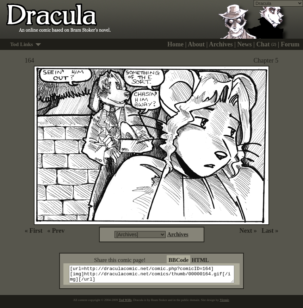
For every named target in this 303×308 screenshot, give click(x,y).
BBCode (178, 260)
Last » (269, 230)
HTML (200, 260)
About (196, 44)
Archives (221, 44)
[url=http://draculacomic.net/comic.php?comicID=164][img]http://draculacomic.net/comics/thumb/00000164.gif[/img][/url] (155, 275)
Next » (248, 230)
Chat (266, 44)
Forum (290, 44)
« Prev (55, 230)
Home (175, 44)
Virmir (224, 303)
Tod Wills (125, 303)
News (244, 44)
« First (33, 230)
